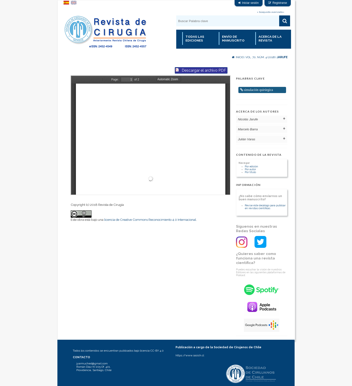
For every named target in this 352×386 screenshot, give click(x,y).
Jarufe (282, 57)
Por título (250, 172)
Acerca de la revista (270, 38)
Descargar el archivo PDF (204, 70)
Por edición (251, 166)
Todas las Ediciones (194, 38)
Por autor (250, 169)
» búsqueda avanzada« (270, 12)
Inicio (238, 57)
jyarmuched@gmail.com (92, 363)
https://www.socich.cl (190, 355)
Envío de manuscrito (233, 38)
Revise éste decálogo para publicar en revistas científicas (265, 207)
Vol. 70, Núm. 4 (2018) (260, 57)
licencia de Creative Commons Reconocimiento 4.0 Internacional (150, 219)
